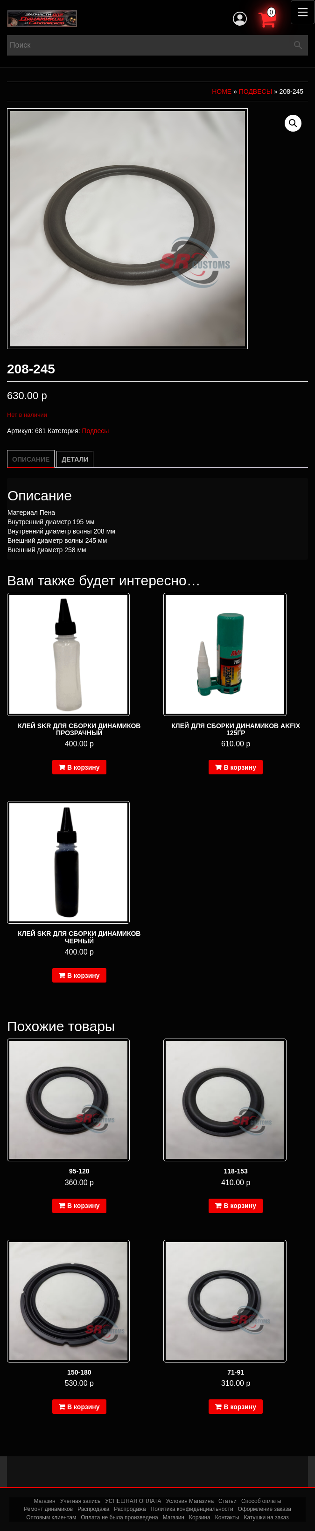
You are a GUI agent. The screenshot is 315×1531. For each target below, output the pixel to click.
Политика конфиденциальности (192, 1509)
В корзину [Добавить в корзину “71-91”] (240, 1407)
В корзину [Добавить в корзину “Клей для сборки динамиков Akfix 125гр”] (240, 767)
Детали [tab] (75, 459)
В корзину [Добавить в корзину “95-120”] (83, 1205)
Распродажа (93, 1509)
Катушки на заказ (266, 1517)
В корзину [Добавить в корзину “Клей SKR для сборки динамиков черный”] (83, 975)
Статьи (227, 1501)
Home (221, 91)
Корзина (199, 1517)
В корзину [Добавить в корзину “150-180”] (83, 1407)
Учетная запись (80, 1501)
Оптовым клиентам (51, 1517)
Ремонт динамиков (48, 1509)
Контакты (227, 1517)
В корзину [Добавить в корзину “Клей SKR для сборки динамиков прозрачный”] (83, 767)
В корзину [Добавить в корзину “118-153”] (240, 1205)
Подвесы (255, 91)
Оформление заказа (264, 1509)
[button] (293, 123)
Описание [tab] (30, 459)
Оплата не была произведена (119, 1517)
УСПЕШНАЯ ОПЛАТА (133, 1501)
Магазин (44, 1501)
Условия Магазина (190, 1501)
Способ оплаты (261, 1501)
